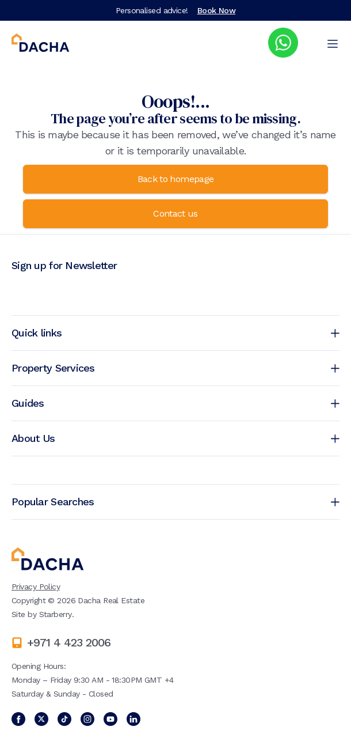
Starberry (55, 614)
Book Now (216, 10)
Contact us (175, 213)
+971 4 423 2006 (68, 642)
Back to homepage (176, 178)
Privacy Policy (36, 586)
